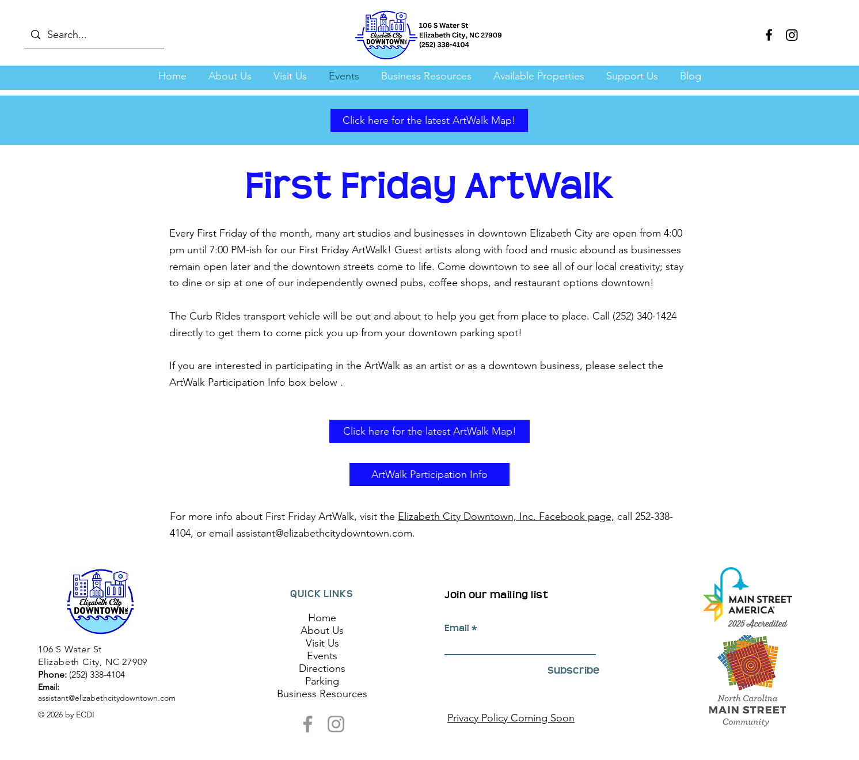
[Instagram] (792, 35)
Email (456, 628)
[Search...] (93, 35)
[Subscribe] (570, 670)
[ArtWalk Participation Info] (429, 474)
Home (322, 617)
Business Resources (322, 693)
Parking (322, 681)
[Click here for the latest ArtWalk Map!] (429, 120)
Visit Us (322, 643)
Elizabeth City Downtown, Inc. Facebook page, (506, 516)
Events (322, 655)
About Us (322, 630)
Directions (322, 668)
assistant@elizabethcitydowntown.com (324, 533)
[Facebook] (769, 35)
